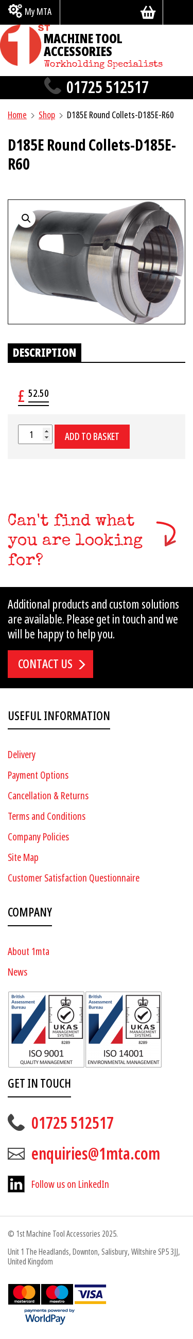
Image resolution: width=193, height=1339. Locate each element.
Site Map (23, 857)
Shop (47, 115)
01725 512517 (107, 87)
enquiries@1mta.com (95, 1154)
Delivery (22, 754)
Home (17, 115)
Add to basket (92, 437)
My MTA (38, 12)
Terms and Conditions (46, 816)
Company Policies (38, 837)
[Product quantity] (35, 434)
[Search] (178, 12)
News (17, 972)
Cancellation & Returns (48, 795)
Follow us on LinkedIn (70, 1184)
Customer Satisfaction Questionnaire (73, 878)
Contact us (45, 664)
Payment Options (38, 775)
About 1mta (28, 951)
